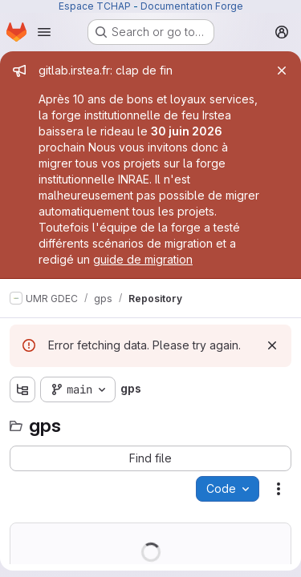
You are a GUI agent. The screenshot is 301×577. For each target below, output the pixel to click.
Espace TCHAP (95, 6)
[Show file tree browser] (22, 389)
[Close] (281, 70)
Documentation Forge (191, 6)
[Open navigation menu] (44, 32)
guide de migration (143, 259)
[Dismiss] (272, 345)
